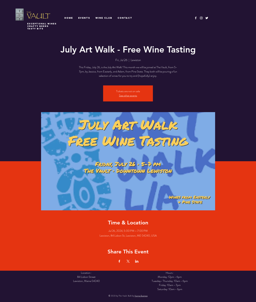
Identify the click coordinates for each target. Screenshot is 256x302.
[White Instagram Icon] (201, 18)
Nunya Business (141, 295)
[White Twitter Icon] (207, 18)
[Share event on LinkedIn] (136, 261)
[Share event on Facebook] (119, 261)
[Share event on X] (128, 261)
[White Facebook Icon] (196, 18)
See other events (128, 95)
